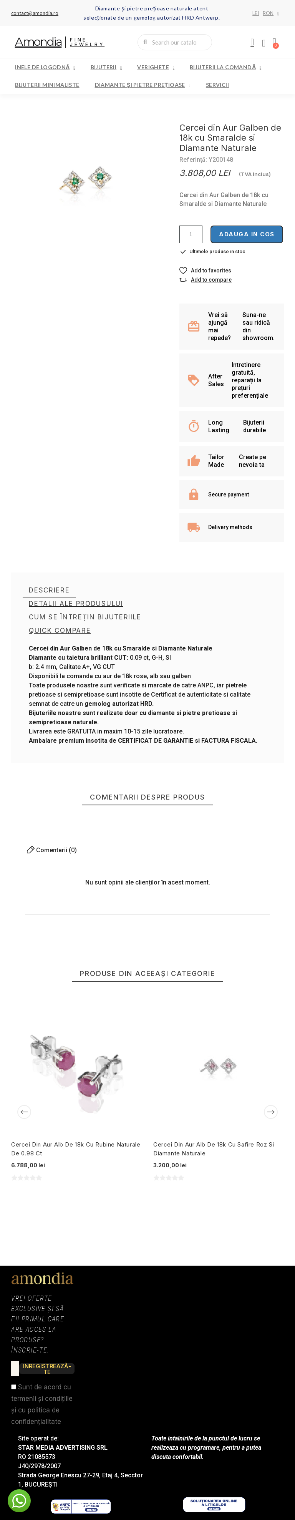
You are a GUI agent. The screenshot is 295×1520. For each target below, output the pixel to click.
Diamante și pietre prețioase (143, 85)
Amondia (38, 42)
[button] (205, 270)
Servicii (217, 84)
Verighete (155, 67)
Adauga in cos (247, 234)
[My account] (252, 42)
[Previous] (24, 1112)
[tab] (49, 590)
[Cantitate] (190, 234)
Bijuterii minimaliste (47, 84)
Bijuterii (106, 67)
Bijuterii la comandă (225, 67)
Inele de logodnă (45, 67)
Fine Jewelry (87, 42)
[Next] (271, 1112)
